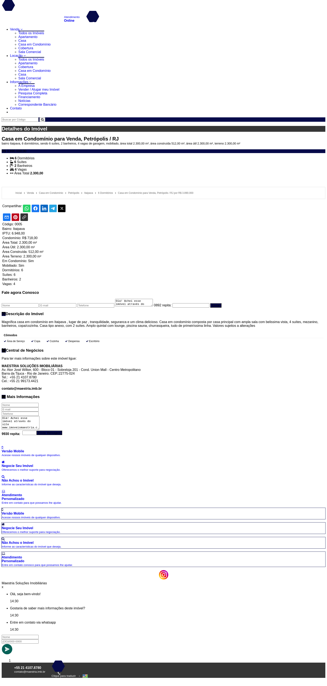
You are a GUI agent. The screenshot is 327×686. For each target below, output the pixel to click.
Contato (16, 108)
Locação (18, 55)
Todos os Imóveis (31, 33)
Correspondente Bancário (37, 104)
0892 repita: (167, 306)
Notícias (24, 101)
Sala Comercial (29, 52)
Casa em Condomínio (34, 44)
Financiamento (29, 97)
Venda (16, 29)
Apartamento (28, 37)
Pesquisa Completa (32, 93)
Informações (20, 82)
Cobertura (25, 48)
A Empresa (26, 85)
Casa (22, 40)
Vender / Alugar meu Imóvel (38, 89)
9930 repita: (11, 435)
